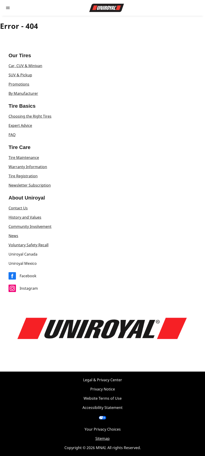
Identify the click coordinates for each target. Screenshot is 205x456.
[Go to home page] (107, 8)
